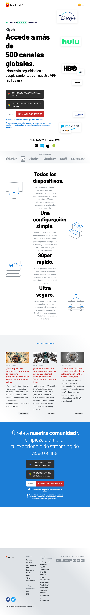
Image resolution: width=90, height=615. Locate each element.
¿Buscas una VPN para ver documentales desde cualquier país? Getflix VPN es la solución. (72, 369)
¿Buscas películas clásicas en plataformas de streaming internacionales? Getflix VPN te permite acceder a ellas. (17, 372)
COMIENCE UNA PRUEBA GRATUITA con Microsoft (24, 101)
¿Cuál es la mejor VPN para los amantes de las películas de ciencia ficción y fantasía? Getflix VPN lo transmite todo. (44, 372)
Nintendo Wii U (44, 596)
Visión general (45, 562)
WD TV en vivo (45, 580)
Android (43, 572)
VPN (27, 591)
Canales (29, 560)
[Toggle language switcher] (79, 4)
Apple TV (43, 575)
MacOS (42, 567)
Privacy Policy (31, 606)
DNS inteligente (30, 569)
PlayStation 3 (44, 588)
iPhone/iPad (44, 569)
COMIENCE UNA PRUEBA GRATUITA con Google (24, 90)
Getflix (15, 606)
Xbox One (43, 590)
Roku (42, 577)
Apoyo (28, 578)
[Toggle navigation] (83, 4)
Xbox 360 (43, 593)
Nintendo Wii (44, 600)
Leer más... (24, 410)
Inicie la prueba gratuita (30, 111)
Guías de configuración (31, 563)
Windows (43, 564)
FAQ (27, 594)
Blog (28, 575)
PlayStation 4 (44, 582)
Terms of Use (22, 606)
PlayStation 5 (44, 585)
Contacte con (31, 580)
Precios (29, 573)
